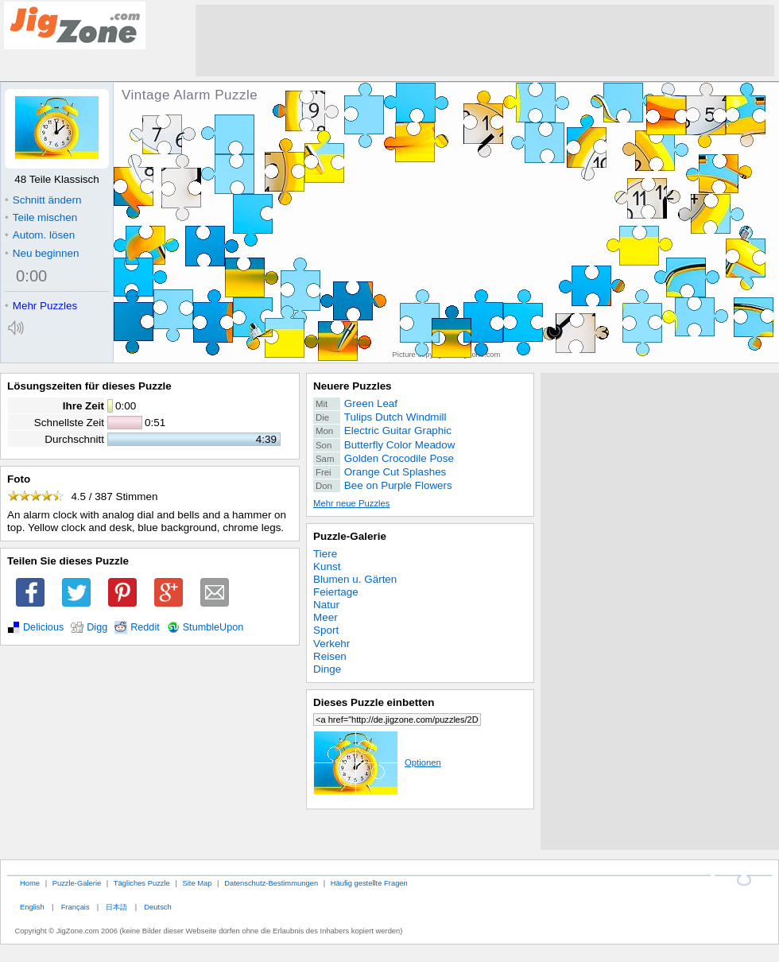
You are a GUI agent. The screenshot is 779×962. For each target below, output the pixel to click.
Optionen (377, 762)
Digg (97, 627)
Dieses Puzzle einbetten (373, 702)
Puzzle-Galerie (349, 536)
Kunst (326, 566)
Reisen (330, 656)
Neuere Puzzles (352, 386)
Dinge (327, 669)
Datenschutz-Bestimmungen (271, 883)
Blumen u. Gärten (355, 579)
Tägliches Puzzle (142, 883)
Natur (326, 605)
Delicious (43, 627)
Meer (325, 617)
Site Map (196, 883)
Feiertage (335, 592)
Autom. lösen (40, 235)
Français (75, 906)
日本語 (116, 906)
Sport (326, 630)
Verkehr (331, 644)
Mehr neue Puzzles (351, 503)
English (32, 906)
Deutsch (157, 906)
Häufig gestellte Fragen (369, 883)
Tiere (325, 554)
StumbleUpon (213, 627)
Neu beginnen (42, 253)
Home (30, 883)
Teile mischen (41, 217)
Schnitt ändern (43, 200)
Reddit (145, 627)
